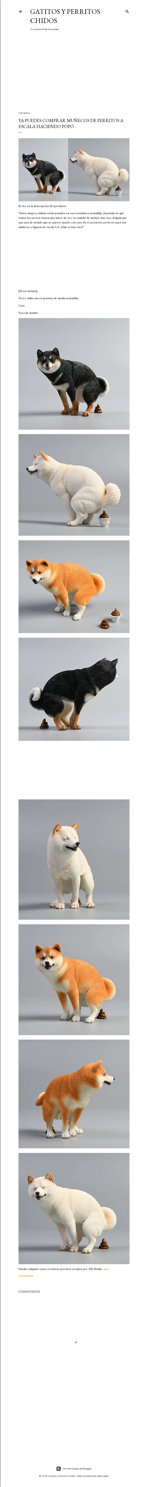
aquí (105, 1269)
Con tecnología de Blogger (74, 1468)
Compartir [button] (24, 112)
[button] (25, 1275)
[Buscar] (127, 10)
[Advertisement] (74, 75)
